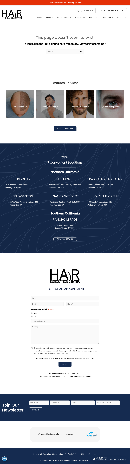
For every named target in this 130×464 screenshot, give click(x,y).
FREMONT (65, 179)
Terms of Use (57, 460)
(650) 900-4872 (87, 11)
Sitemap (67, 460)
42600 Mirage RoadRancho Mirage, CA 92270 (65, 227)
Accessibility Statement (81, 460)
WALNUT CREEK (106, 196)
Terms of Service (85, 358)
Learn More (64, 354)
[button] (111, 10)
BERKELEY (23, 179)
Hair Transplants (20, 106)
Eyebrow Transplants (80, 106)
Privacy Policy (72, 358)
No (35, 316)
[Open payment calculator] (109, 458)
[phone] (77, 10)
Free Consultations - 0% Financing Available (65, 3)
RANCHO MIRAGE (65, 220)
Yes (35, 313)
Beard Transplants (50, 106)
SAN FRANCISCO (65, 196)
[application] (52, 18)
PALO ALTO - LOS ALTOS (106, 179)
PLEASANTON (23, 196)
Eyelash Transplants (110, 106)
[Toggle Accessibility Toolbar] (4, 459)
